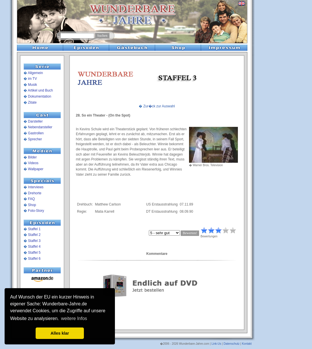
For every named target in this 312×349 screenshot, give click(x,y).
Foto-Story (36, 211)
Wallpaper (35, 169)
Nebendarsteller (40, 127)
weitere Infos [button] (74, 318)
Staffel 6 (34, 259)
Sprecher (35, 139)
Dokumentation (39, 96)
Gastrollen (36, 133)
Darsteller (35, 121)
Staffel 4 (34, 247)
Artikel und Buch (40, 90)
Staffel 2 (34, 235)
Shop (32, 205)
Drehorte (34, 193)
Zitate (32, 102)
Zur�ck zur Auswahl (159, 106)
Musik (32, 85)
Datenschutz (232, 343)
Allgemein (35, 73)
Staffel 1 (34, 229)
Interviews (35, 187)
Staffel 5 (34, 253)
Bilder (32, 157)
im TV (32, 79)
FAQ (31, 199)
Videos (33, 163)
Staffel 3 (34, 241)
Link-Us (216, 343)
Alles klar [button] (60, 333)
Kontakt (247, 343)
